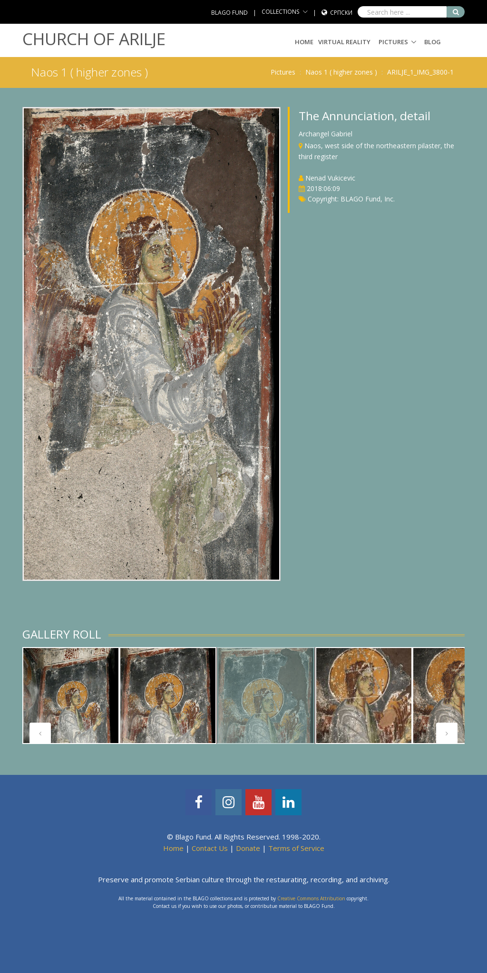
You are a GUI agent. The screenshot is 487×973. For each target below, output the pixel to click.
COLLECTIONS (281, 12)
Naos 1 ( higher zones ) (341, 71)
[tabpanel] (70, 695)
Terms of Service (296, 848)
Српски (341, 13)
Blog (432, 42)
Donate (248, 848)
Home (304, 42)
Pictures (393, 42)
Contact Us (210, 848)
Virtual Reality (344, 42)
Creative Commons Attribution (311, 898)
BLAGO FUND (229, 13)
